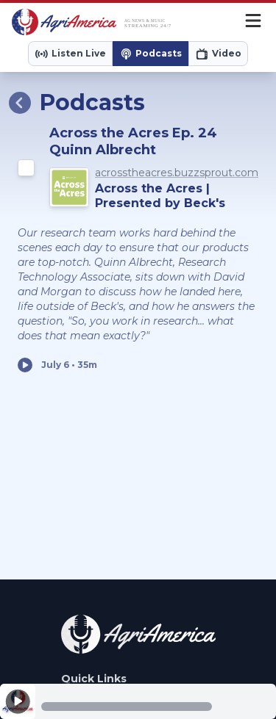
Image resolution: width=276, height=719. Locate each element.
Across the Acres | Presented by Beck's (160, 195)
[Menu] (253, 22)
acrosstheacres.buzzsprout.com (176, 172)
